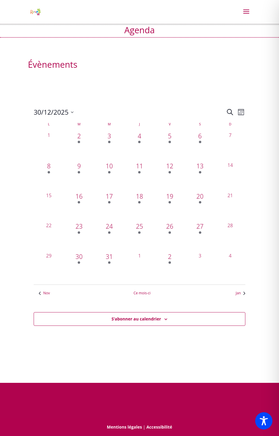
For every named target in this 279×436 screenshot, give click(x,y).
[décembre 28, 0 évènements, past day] (230, 237)
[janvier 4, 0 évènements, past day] (230, 267)
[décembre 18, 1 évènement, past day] (139, 207)
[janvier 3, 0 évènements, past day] (200, 267)
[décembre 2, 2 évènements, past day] (79, 147)
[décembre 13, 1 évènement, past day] (200, 177)
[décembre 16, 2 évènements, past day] (79, 207)
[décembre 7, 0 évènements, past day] (230, 147)
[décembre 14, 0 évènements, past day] (230, 177)
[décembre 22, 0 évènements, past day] (49, 237)
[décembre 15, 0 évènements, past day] (49, 207)
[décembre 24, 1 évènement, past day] (109, 237)
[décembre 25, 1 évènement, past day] (139, 237)
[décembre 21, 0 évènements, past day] (230, 207)
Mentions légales (124, 427)
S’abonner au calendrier (136, 319)
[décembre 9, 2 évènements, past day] (79, 177)
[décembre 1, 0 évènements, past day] (49, 147)
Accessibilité (159, 427)
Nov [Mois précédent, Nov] (44, 293)
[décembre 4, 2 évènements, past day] (139, 147)
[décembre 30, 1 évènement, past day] (79, 267)
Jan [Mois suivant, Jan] (240, 293)
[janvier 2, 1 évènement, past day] (170, 267)
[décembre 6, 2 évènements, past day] (200, 147)
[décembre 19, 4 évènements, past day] (170, 207)
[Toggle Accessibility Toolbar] (264, 421)
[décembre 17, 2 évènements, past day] (109, 207)
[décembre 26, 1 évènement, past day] (170, 237)
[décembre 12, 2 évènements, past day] (170, 177)
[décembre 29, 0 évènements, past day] (49, 267)
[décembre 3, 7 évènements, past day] (109, 147)
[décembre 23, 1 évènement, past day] (79, 237)
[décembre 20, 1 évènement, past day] (200, 207)
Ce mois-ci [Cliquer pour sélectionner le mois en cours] (141, 293)
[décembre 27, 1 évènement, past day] (200, 237)
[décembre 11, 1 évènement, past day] (139, 177)
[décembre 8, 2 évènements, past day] (49, 177)
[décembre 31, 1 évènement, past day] (109, 267)
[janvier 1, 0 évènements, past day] (139, 267)
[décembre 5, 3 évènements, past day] (170, 147)
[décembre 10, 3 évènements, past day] (109, 177)
